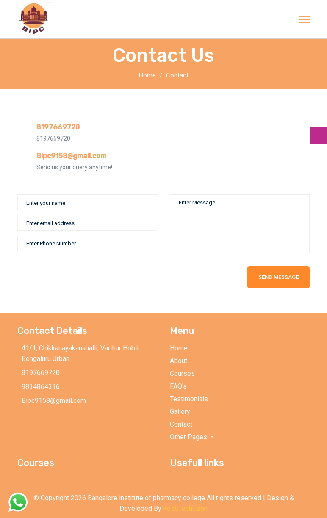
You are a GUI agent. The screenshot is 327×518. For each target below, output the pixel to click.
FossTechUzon (185, 508)
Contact (177, 75)
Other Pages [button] (189, 437)
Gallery (180, 412)
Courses (182, 373)
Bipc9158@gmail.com (71, 156)
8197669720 (58, 127)
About (178, 361)
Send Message (278, 277)
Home (147, 75)
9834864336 (41, 387)
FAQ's (178, 386)
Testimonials (189, 399)
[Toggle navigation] (304, 20)
